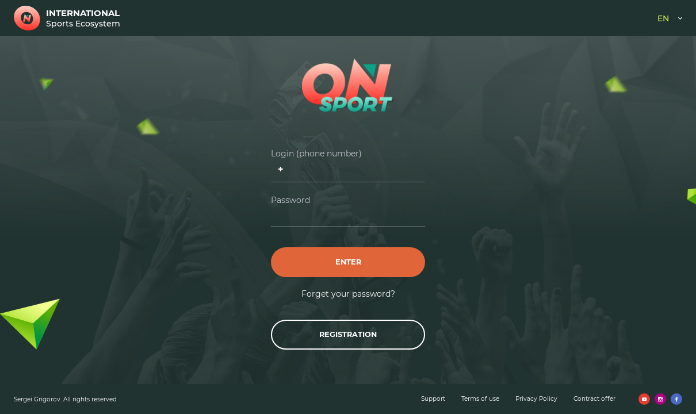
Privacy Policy (536, 398)
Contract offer (594, 398)
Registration (348, 334)
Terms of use (480, 398)
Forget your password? (348, 294)
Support (433, 398)
